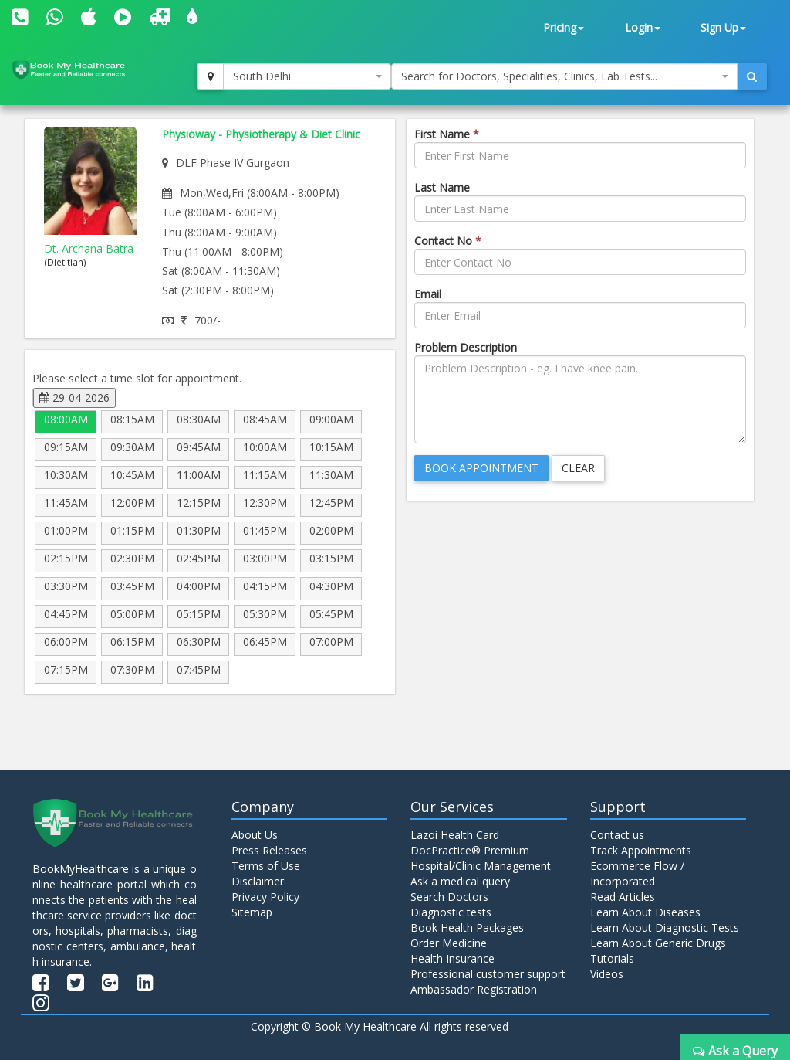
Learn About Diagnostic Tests (664, 927)
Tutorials (612, 958)
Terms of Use (265, 865)
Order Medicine (448, 943)
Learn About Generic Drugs (658, 943)
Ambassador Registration (473, 989)
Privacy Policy (265, 896)
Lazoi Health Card (454, 834)
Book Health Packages (467, 927)
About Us (254, 834)
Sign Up (723, 27)
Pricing (563, 27)
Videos (606, 974)
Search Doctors (449, 896)
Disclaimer (257, 881)
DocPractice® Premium (469, 850)
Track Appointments (640, 850)
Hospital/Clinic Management (480, 865)
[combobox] (307, 76)
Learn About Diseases (645, 912)
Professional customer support (487, 974)
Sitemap (251, 912)
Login (642, 27)
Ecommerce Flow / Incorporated (637, 873)
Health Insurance (452, 958)
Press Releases (269, 850)
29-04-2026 (74, 397)
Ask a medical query (460, 881)
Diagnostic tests (450, 912)
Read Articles (622, 896)
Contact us (617, 834)
